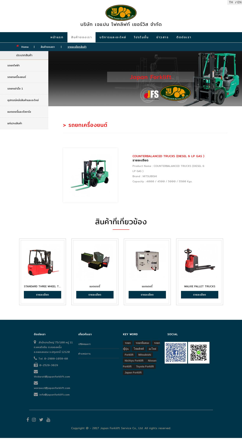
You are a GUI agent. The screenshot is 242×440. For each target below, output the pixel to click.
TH (231, 2)
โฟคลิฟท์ (139, 350)
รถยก (128, 345)
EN (239, 2)
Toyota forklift (145, 368)
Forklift (129, 356)
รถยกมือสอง (142, 345)
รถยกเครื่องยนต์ (16, 79)
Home (25, 49)
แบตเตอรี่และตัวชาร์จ (19, 114)
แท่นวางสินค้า (14, 125)
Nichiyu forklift (134, 362)
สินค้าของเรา (48, 49)
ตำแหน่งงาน (84, 356)
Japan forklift (133, 374)
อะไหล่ (152, 350)
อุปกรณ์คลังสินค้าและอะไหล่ (23, 102)
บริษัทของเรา (84, 346)
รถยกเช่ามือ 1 (15, 91)
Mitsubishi (144, 356)
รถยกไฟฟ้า (13, 67)
